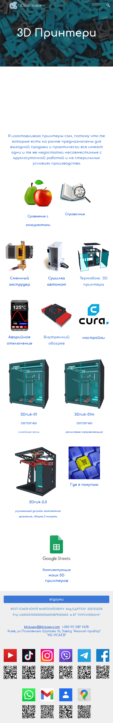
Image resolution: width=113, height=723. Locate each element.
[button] (4, 5)
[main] (56, 33)
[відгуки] (56, 599)
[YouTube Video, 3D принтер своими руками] (56, 96)
